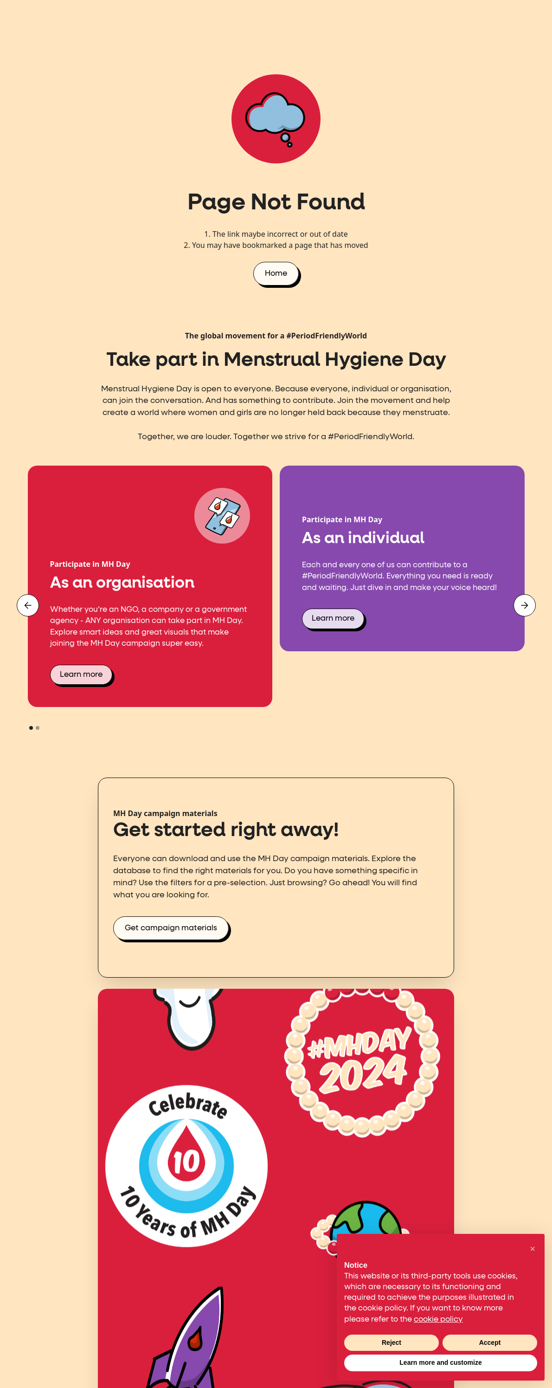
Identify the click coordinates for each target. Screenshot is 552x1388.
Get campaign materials (171, 928)
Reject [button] (391, 1342)
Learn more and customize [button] (440, 1362)
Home (276, 274)
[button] (28, 605)
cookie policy (438, 1319)
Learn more (81, 675)
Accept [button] (490, 1342)
